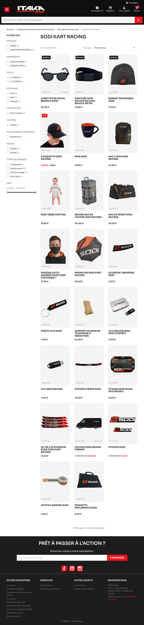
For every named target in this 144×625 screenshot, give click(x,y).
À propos (11, 598)
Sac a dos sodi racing (118, 158)
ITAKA (14, 46)
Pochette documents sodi (86, 506)
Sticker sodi (116, 447)
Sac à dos (16, 176)
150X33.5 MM (18, 65)
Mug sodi (81, 156)
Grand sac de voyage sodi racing (88, 216)
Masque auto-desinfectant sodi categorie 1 (53, 275)
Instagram (80, 568)
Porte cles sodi (51, 331)
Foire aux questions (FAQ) (19, 609)
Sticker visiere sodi (88, 389)
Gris (13, 93)
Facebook (64, 568)
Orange (15, 101)
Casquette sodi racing (51, 158)
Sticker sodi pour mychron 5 (120, 390)
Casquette (17, 164)
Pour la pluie (17, 113)
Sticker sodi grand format (88, 448)
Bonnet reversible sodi (120, 99)
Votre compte (83, 580)
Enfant (14, 152)
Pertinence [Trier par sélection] (115, 48)
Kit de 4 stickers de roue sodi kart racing (53, 449)
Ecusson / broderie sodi (121, 274)
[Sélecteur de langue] (133, 2)
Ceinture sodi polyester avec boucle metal (85, 101)
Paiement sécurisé (16, 602)
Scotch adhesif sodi (55, 505)
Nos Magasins (14, 616)
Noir (13, 97)
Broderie (16, 136)
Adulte (15, 148)
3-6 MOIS (16, 77)
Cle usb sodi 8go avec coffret (119, 332)
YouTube (72, 568)
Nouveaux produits (50, 589)
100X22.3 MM (18, 61)
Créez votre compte (84, 589)
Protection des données (19, 605)
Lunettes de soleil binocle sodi (53, 99)
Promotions (46, 585)
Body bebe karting (53, 214)
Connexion (79, 585)
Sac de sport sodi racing (120, 216)
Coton (14, 125)
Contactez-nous (15, 612)
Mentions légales (15, 589)
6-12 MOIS (16, 81)
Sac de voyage (18, 172)
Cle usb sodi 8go (52, 389)
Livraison (11, 585)
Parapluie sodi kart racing (88, 274)
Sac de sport (18, 168)
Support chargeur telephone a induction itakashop (87, 333)
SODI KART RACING (22, 50)
